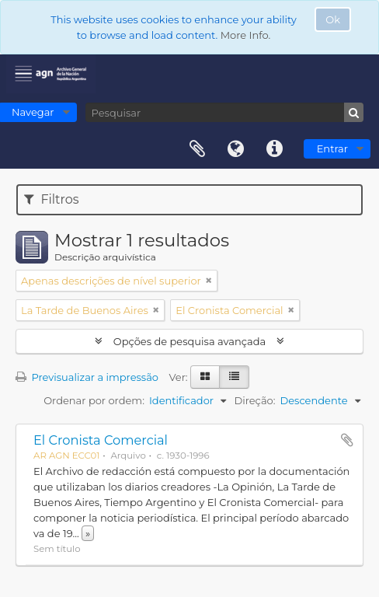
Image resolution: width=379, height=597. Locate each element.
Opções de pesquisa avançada (189, 341)
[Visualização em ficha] (205, 377)
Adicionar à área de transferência (347, 440)
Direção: (254, 400)
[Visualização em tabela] (234, 377)
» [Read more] (87, 533)
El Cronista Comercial (100, 440)
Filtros (51, 199)
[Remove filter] (209, 280)
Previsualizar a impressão (87, 377)
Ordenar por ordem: (93, 400)
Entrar (332, 148)
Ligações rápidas (275, 149)
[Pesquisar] (224, 112)
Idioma (236, 149)
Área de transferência (197, 149)
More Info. (246, 35)
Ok (332, 19)
